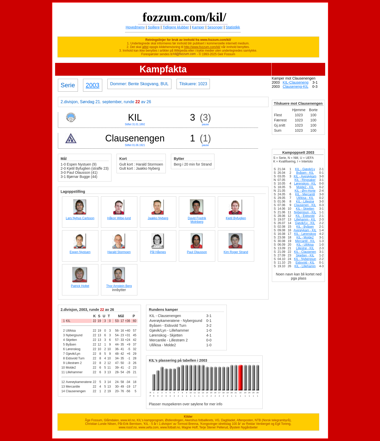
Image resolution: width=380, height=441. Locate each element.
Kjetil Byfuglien (236, 218)
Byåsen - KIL (305, 173)
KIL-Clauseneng (295, 82)
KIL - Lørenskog (305, 234)
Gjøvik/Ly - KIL (305, 223)
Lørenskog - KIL (305, 183)
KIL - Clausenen (305, 252)
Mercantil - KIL (305, 241)
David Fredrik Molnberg (197, 220)
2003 (92, 85)
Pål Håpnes (158, 252)
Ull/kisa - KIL (305, 198)
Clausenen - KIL (305, 205)
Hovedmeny (135, 27)
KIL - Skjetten (305, 208)
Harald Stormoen (119, 252)
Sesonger (215, 27)
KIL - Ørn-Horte (305, 191)
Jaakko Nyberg (158, 218)
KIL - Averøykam (305, 176)
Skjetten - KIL (305, 255)
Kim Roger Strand (236, 252)
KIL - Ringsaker (304, 180)
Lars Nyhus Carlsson (80, 218)
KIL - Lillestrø (305, 201)
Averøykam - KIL (305, 230)
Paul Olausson (197, 252)
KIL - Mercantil (305, 194)
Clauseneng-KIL (295, 86)
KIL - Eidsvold (305, 216)
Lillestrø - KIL (305, 248)
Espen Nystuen (80, 252)
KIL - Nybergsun (305, 259)
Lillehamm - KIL (305, 219)
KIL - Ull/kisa (305, 244)
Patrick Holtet (80, 286)
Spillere (154, 27)
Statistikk (233, 27)
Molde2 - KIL (305, 187)
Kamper (198, 27)
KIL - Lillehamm (305, 266)
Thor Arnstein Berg (119, 286)
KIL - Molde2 (305, 237)
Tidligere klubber (175, 27)
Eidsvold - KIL (304, 262)
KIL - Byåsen (305, 226)
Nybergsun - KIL (305, 212)
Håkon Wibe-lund (119, 218)
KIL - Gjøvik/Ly (305, 169)
